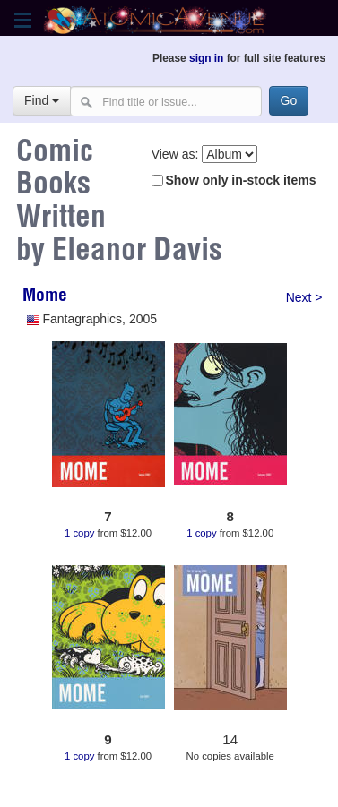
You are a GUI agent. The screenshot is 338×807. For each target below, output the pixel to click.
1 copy (79, 533)
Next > (304, 297)
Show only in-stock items (240, 180)
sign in (206, 58)
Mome (44, 297)
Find (41, 100)
